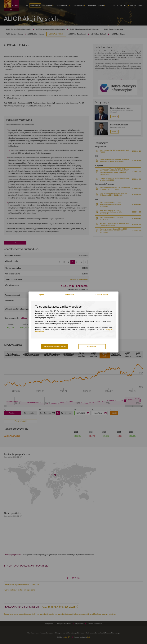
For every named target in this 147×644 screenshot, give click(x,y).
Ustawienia (69, 295)
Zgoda (41, 295)
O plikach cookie (101, 295)
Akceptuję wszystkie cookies (55, 346)
